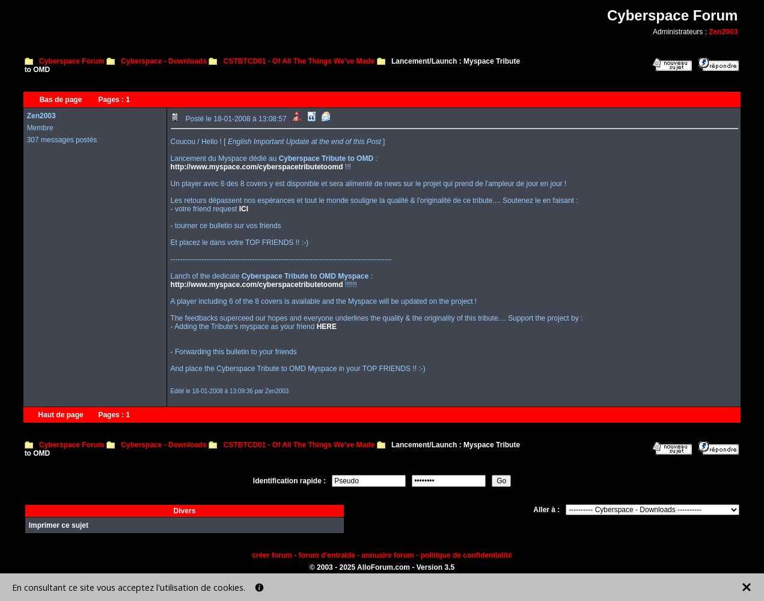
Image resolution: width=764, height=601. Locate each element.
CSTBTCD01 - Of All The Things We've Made (299, 61)
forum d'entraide (327, 555)
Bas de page (61, 99)
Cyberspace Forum (72, 61)
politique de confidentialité (466, 555)
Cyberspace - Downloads (164, 61)
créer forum (272, 555)
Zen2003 (723, 32)
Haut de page (60, 415)
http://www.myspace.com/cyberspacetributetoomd (257, 167)
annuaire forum (388, 555)
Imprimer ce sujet (58, 525)
